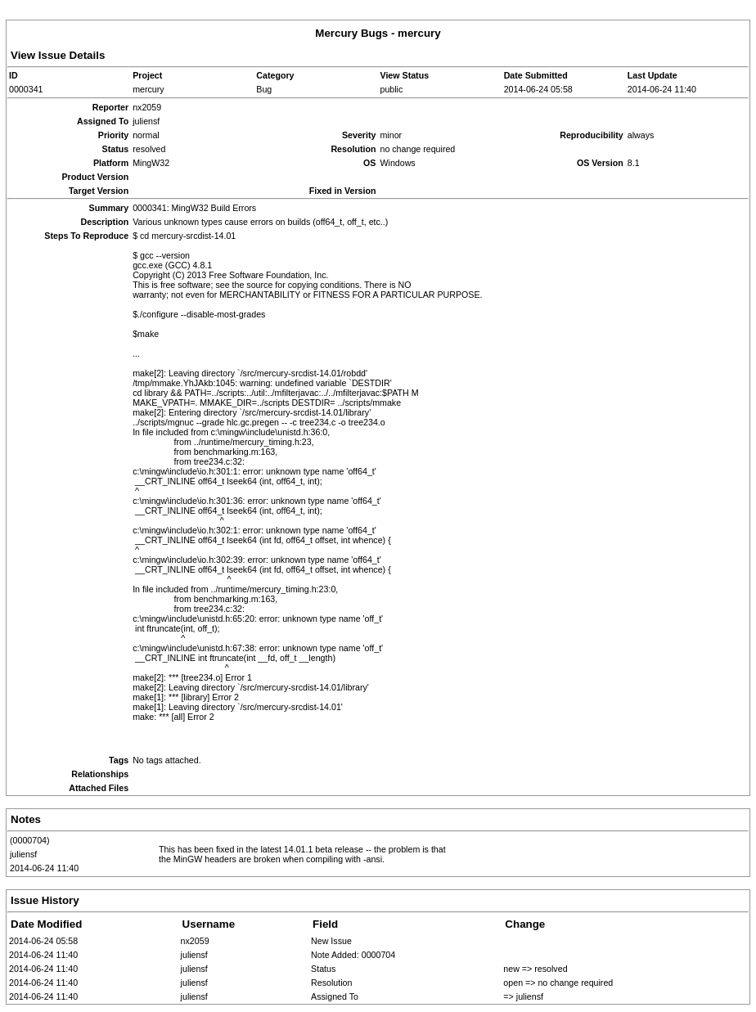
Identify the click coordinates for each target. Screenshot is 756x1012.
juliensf (23, 854)
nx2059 (195, 941)
